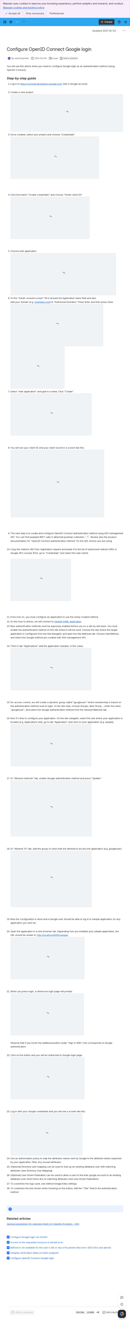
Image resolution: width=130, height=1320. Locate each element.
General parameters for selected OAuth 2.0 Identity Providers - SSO (43, 1224)
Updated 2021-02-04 (104, 30)
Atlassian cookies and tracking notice (23, 7)
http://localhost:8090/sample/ (52, 935)
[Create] (106, 22)
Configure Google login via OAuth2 (28, 1237)
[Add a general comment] (22, 1312)
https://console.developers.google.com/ (41, 83)
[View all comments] (122, 1297)
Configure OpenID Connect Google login (32, 1258)
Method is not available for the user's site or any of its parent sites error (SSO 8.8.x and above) (60, 1247)
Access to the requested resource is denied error (36, 1242)
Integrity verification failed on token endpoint (34, 1252)
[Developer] (17, 22)
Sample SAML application (68, 621)
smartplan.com (42, 302)
